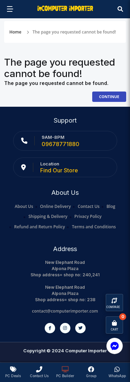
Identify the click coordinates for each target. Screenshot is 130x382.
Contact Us (88, 206)
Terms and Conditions (94, 227)
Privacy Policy (88, 216)
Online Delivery (55, 206)
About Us (24, 206)
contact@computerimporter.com (65, 311)
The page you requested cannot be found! (74, 32)
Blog (110, 206)
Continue (109, 96)
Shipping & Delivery (48, 216)
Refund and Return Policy (39, 227)
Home (15, 32)
